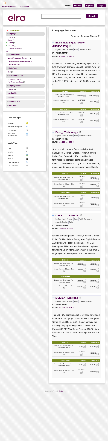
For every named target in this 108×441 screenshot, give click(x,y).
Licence (11, 97)
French (10, 43)
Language (12, 34)
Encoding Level (14, 64)
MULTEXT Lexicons (66, 297)
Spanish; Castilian (14, 48)
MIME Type (12, 106)
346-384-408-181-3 (66, 308)
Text (9, 72)
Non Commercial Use (15, 82)
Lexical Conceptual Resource (18, 58)
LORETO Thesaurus (66, 215)
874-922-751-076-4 (66, 56)
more (7, 51)
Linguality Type (14, 101)
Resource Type (14, 54)
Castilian (11, 89)
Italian (10, 40)
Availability (12, 93)
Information (24, 7)
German (11, 45)
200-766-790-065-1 (66, 228)
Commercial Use (14, 79)
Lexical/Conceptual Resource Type (20, 61)
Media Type (12, 68)
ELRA (61, 391)
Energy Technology (66, 132)
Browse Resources (9, 7)
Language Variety (14, 86)
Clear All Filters (14, 30)
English (10, 37)
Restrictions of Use (15, 76)
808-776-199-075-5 (66, 142)
